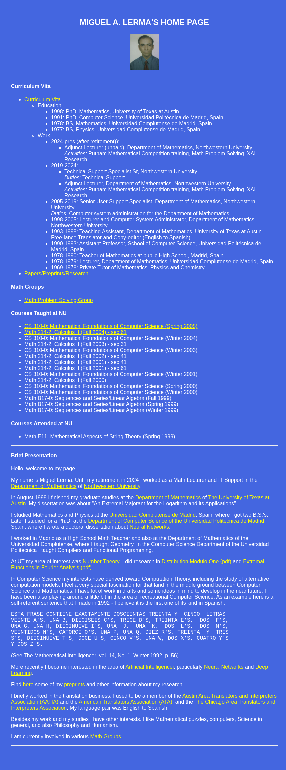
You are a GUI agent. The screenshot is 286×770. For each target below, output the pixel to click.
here (28, 692)
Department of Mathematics (44, 486)
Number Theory (101, 561)
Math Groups (105, 744)
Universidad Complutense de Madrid (152, 515)
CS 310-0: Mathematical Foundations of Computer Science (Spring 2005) (110, 326)
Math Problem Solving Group (58, 300)
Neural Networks (149, 527)
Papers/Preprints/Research (56, 273)
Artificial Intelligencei (149, 675)
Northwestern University (112, 486)
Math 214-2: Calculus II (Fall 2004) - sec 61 (75, 332)
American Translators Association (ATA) (125, 710)
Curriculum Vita (31, 86)
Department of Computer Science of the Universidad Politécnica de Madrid (176, 521)
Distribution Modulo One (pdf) (196, 561)
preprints (74, 692)
